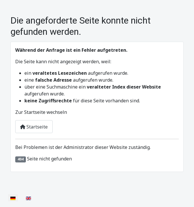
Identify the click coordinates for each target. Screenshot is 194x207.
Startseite (34, 127)
